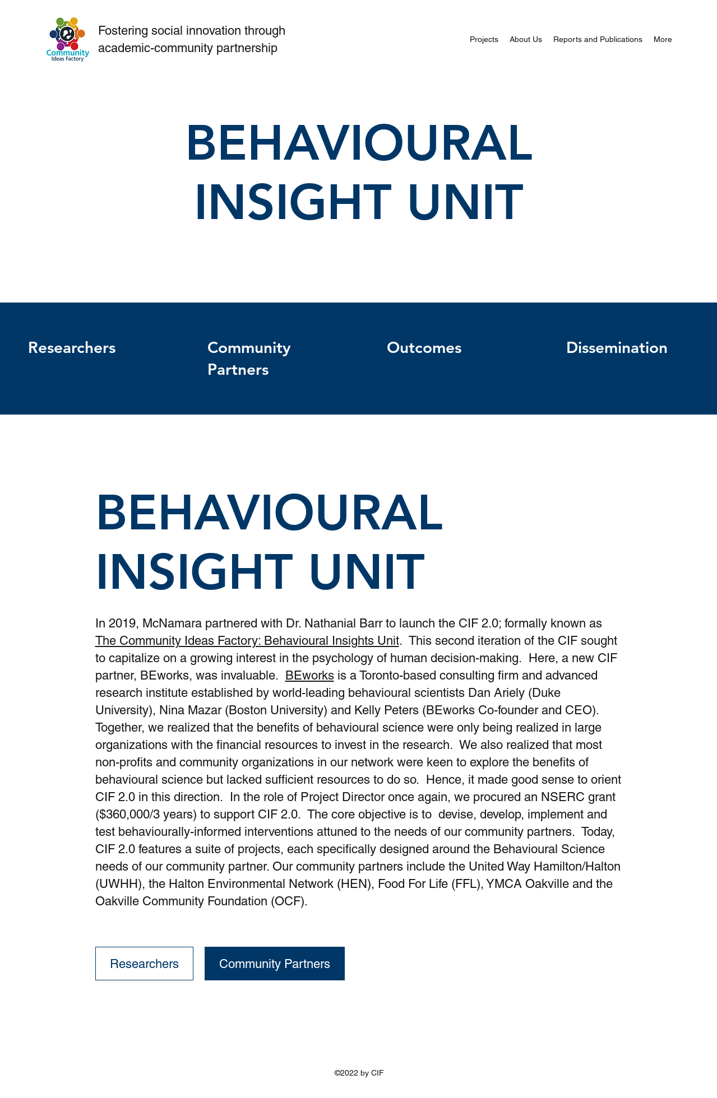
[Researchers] (144, 963)
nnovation (216, 31)
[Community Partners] (275, 963)
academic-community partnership (187, 48)
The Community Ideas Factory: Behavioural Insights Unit (247, 641)
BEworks (309, 675)
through (264, 31)
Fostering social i (143, 31)
